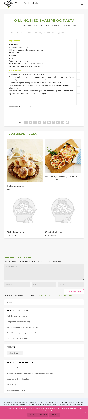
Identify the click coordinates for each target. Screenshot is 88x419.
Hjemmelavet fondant (16, 390)
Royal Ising (11, 385)
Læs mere (55, 415)
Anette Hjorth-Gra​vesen (30, 25)
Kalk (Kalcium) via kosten (17, 316)
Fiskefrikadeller (16, 232)
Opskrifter (67, 25)
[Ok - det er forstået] (85, 412)
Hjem (13, 33)
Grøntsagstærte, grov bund (62, 176)
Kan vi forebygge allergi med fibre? (21, 333)
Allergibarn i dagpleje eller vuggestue (22, 327)
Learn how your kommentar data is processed (54, 295)
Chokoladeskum (55, 232)
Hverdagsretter (57, 25)
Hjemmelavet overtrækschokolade (21, 368)
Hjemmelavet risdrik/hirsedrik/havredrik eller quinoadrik (30, 373)
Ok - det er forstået (38, 415)
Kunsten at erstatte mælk (17, 338)
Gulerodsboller (16, 186)
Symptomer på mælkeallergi (18, 322)
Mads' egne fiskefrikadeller (18, 379)
